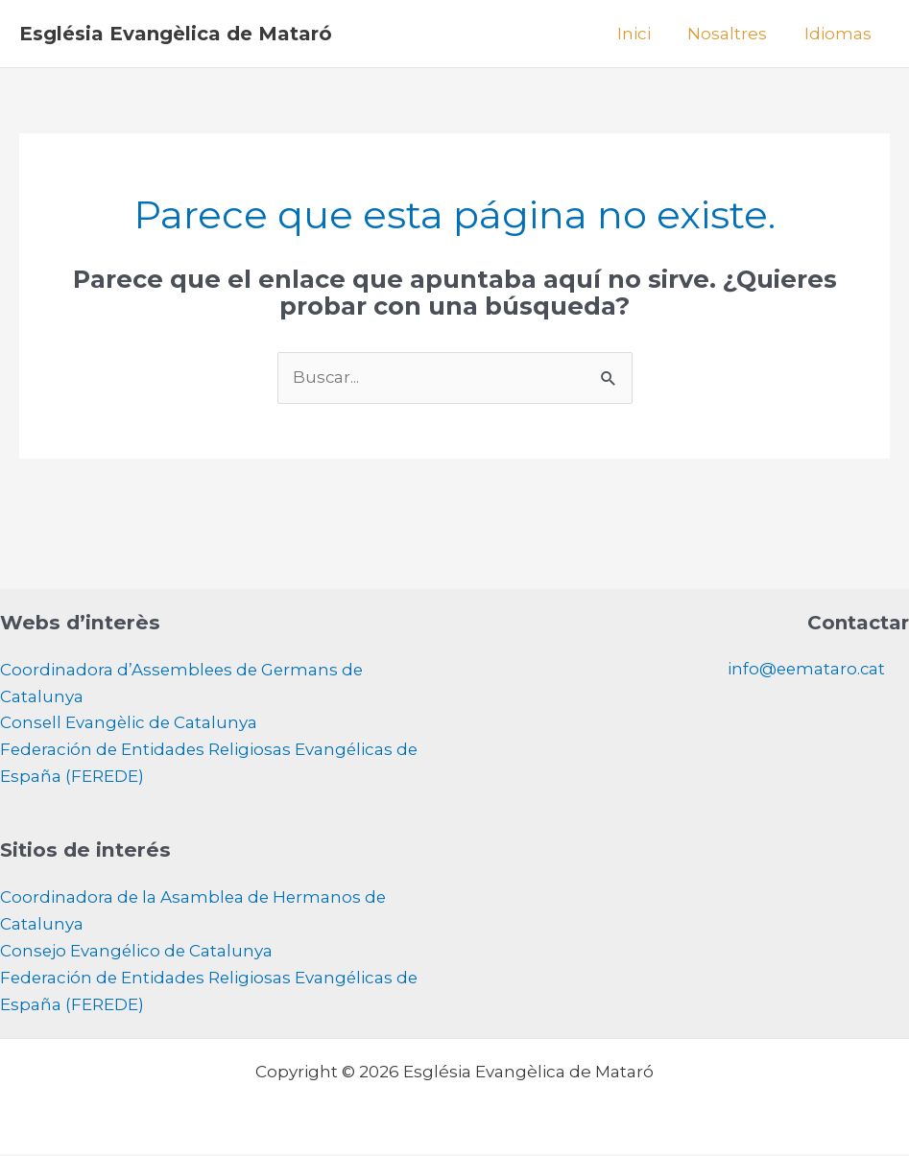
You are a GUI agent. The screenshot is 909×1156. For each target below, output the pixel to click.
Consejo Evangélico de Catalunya (137, 953)
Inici (644, 33)
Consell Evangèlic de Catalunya (130, 724)
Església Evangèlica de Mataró (175, 33)
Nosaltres (734, 33)
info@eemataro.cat (805, 669)
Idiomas (839, 33)
